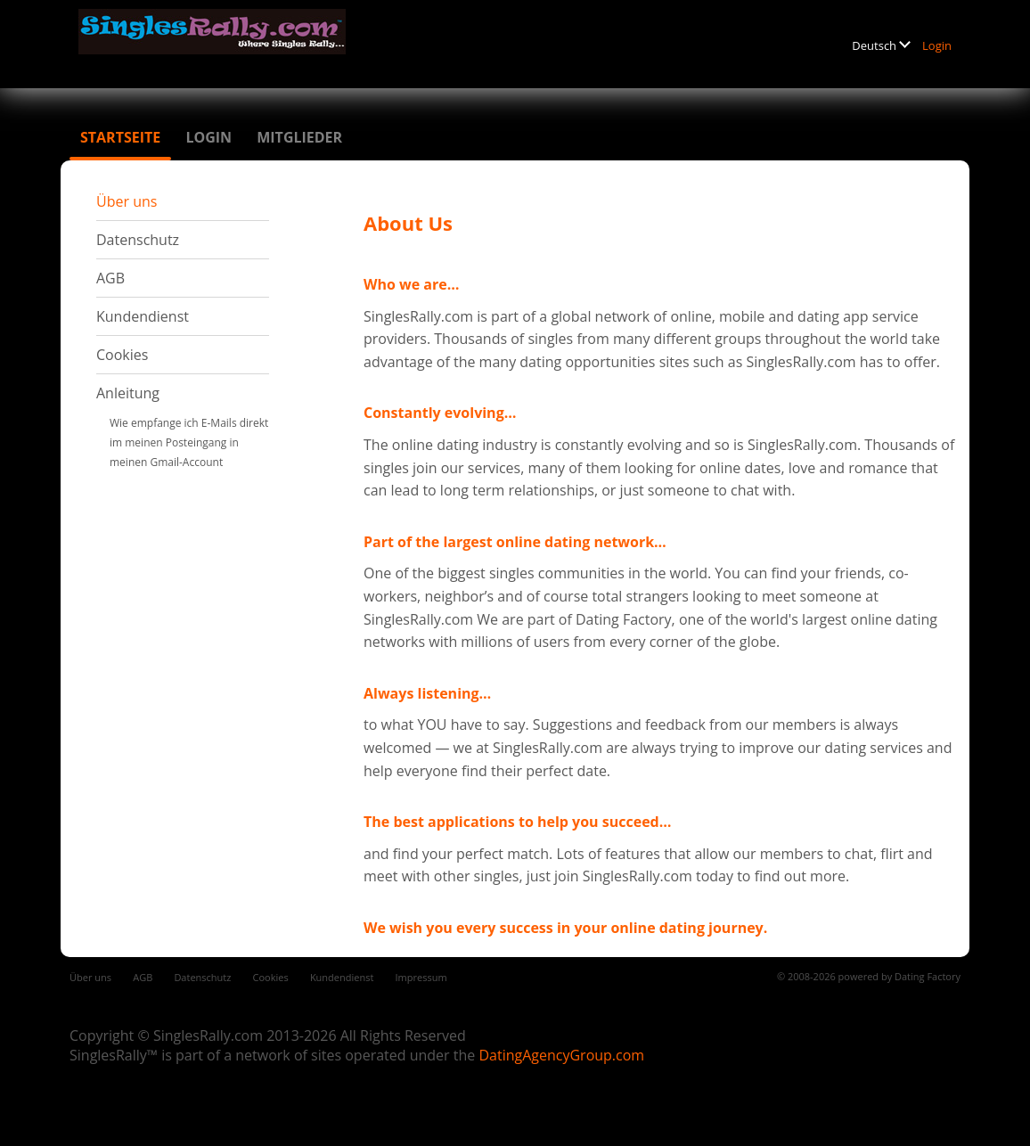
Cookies (122, 354)
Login (937, 45)
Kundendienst (142, 316)
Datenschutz (137, 240)
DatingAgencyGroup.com (561, 1055)
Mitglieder (299, 137)
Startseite (120, 137)
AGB (110, 278)
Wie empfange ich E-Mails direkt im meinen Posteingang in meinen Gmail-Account (189, 442)
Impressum (421, 977)
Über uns (126, 201)
